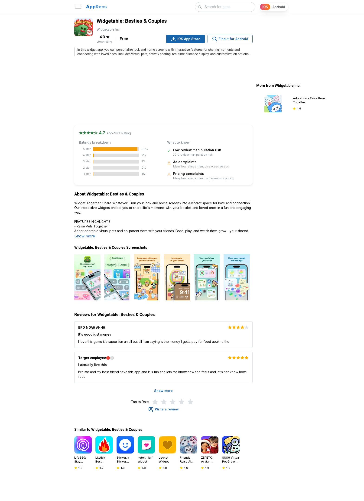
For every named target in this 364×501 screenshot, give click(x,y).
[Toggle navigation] (78, 7)
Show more (84, 236)
